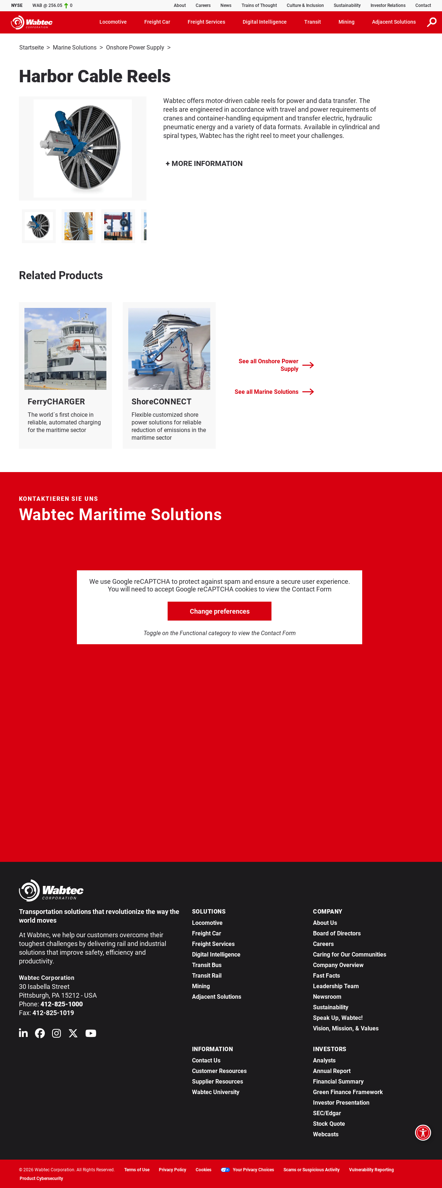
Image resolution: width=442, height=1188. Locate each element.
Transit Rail (207, 974)
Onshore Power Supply (135, 47)
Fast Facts (326, 974)
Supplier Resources (217, 1080)
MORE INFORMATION (204, 162)
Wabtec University (215, 1091)
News (225, 5)
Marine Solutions (75, 47)
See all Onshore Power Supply (276, 364)
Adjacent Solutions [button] (394, 22)
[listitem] (39, 225)
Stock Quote (329, 1123)
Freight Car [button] (157, 22)
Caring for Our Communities (349, 953)
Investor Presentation (341, 1101)
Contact (423, 5)
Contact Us (206, 1059)
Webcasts (326, 1133)
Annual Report (332, 1070)
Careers (203, 5)
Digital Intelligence (216, 953)
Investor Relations (388, 5)
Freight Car (206, 932)
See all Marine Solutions (274, 391)
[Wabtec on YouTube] (91, 1034)
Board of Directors (337, 932)
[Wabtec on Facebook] (40, 1034)
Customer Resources (219, 1070)
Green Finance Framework (348, 1091)
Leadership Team (336, 985)
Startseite (31, 47)
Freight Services (213, 943)
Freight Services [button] (206, 22)
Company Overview (338, 964)
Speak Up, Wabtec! (338, 1017)
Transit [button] (312, 22)
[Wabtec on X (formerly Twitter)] (73, 1034)
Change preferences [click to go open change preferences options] (220, 610)
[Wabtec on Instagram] (56, 1034)
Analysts (324, 1059)
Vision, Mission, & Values (346, 1027)
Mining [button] (347, 22)
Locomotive (207, 922)
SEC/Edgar (327, 1112)
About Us (325, 922)
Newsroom (327, 996)
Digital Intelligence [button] (265, 22)
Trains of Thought (259, 5)
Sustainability (347, 5)
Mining (201, 985)
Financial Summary (338, 1080)
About (180, 5)
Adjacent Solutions (216, 996)
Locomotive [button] (113, 22)
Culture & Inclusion (305, 5)
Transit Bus (207, 964)
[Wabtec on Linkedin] (23, 1034)
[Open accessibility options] (423, 1133)
